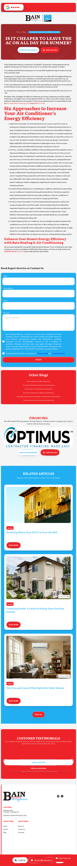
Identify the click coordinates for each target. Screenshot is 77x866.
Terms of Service (58, 354)
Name (5, 277)
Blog (4, 832)
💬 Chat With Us (63, 858)
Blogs (24, 32)
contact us (20, 251)
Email (5, 301)
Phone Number (8, 289)
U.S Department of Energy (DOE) (19, 103)
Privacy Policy (42, 354)
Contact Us (21, 829)
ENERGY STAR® (39, 103)
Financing (21, 832)
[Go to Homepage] (33, 18)
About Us (21, 826)
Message (6, 313)
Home (18, 32)
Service (5, 829)
